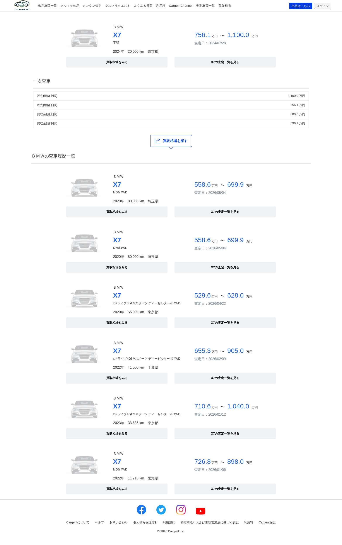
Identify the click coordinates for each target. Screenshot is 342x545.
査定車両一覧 (205, 5)
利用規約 (169, 522)
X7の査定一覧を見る (225, 62)
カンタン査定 (92, 5)
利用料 (161, 5)
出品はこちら (300, 6)
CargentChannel (181, 5)
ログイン (322, 6)
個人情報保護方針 (145, 522)
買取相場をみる (117, 62)
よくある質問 (143, 5)
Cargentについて (77, 522)
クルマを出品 (69, 5)
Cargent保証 (267, 522)
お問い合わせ (118, 522)
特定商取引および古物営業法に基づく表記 (210, 522)
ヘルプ (99, 522)
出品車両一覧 (47, 5)
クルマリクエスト (117, 5)
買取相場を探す (171, 140)
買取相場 (224, 5)
